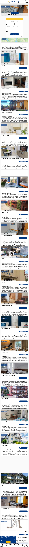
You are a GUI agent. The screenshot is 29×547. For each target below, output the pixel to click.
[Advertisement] (14, 464)
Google (2, 537)
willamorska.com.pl (14, 1)
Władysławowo (4, 55)
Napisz (28, 546)
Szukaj (14, 34)
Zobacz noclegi (23, 68)
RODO (1, 540)
